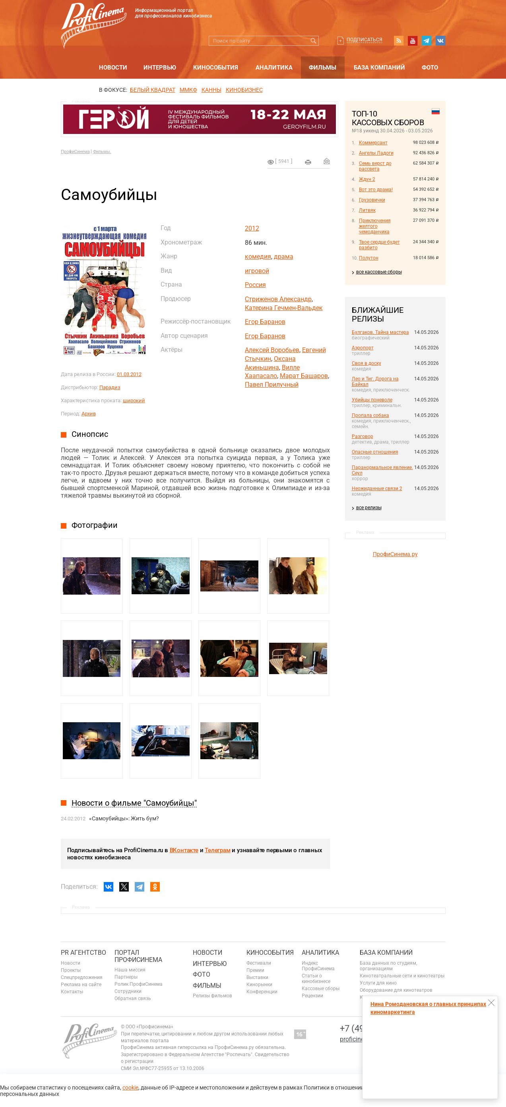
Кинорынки (259, 984)
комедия (258, 256)
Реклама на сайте (81, 984)
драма (283, 256)
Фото (430, 67)
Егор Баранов (265, 322)
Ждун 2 (367, 179)
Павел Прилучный (272, 384)
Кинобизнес (244, 90)
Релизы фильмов (212, 995)
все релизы (369, 507)
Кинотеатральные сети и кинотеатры (402, 976)
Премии (255, 970)
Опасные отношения (375, 452)
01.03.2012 (129, 374)
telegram (426, 40)
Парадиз (109, 387)
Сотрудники (128, 991)
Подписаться (364, 40)
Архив (88, 414)
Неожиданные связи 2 (377, 488)
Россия (255, 285)
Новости (113, 67)
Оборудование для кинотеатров (396, 990)
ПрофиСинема (75, 151)
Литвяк (367, 210)
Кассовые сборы (320, 988)
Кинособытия (215, 67)
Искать (314, 41)
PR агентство (83, 952)
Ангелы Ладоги (376, 153)
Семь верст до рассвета (375, 166)
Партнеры (126, 977)
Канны (211, 90)
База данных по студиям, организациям (388, 965)
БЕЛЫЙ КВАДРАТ (152, 90)
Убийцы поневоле (372, 400)
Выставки (257, 977)
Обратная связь (132, 998)
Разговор (362, 436)
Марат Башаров (304, 376)
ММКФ (188, 90)
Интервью (159, 67)
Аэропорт (363, 348)
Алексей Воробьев (272, 350)
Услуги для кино (378, 983)
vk (440, 40)
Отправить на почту (327, 161)
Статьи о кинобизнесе (316, 978)
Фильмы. (102, 151)
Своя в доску (366, 363)
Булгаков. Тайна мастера (380, 332)
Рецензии (312, 995)
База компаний (379, 67)
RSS (398, 40)
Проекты (71, 970)
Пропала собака (370, 415)
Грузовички (372, 200)
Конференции (261, 992)
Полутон (368, 258)
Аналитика (274, 67)
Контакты (72, 992)
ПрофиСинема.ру (395, 554)
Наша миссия (129, 970)
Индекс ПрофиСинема (318, 965)
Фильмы (322, 67)
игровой (257, 271)
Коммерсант (373, 142)
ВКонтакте (184, 850)
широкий (134, 400)
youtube (412, 40)
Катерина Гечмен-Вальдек (284, 308)
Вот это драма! (376, 189)
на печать (308, 162)
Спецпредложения (82, 977)
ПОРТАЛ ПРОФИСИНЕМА (138, 956)
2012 (252, 228)
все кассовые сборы (379, 272)
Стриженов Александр (278, 299)
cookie (130, 1087)
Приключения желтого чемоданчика (375, 226)
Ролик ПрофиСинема (138, 984)
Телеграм (217, 850)
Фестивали (258, 963)
